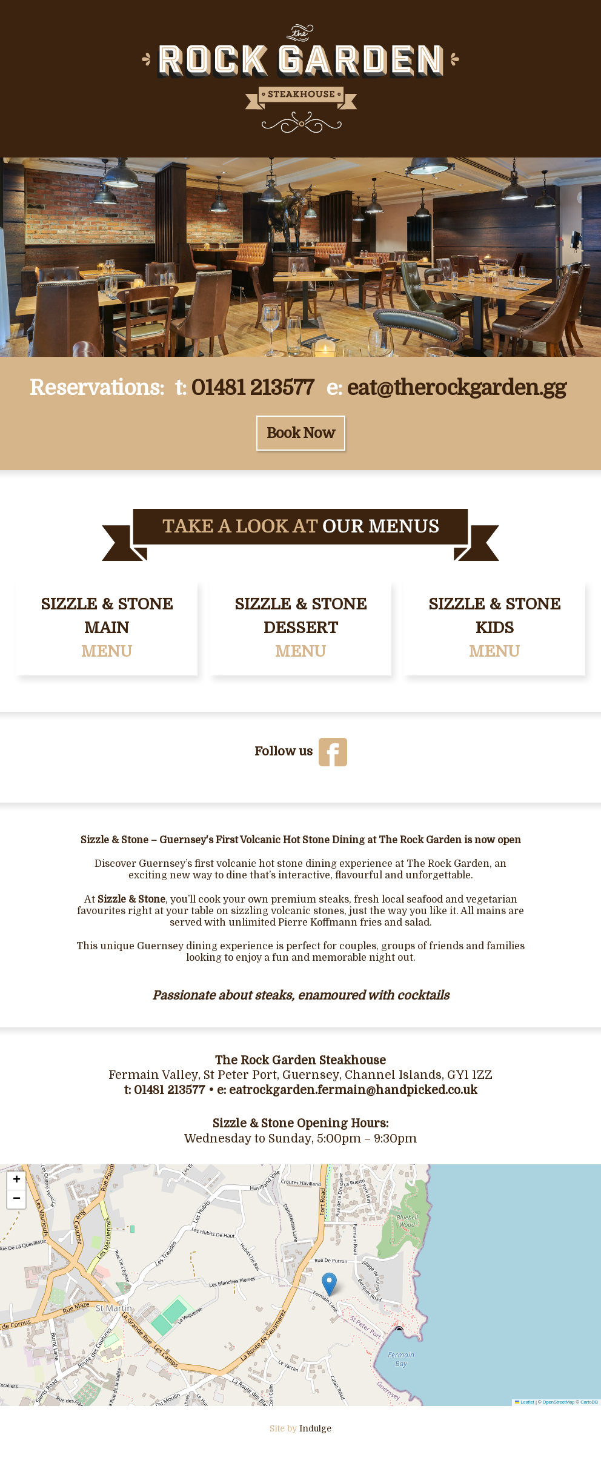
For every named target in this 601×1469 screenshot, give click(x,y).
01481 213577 (252, 388)
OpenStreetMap (559, 1402)
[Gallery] (300, 257)
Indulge (315, 1428)
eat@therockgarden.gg (456, 388)
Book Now (301, 433)
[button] (329, 1284)
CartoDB (589, 1402)
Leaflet (524, 1402)
